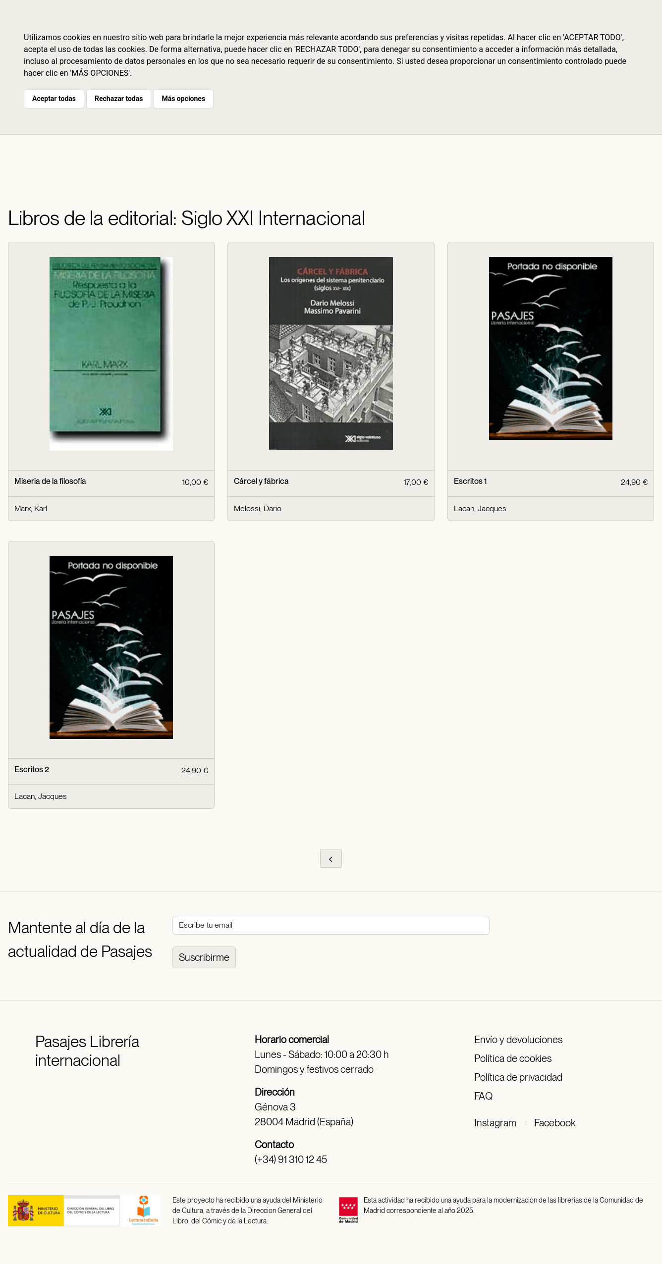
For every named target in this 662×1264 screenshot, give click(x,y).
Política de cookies (513, 1058)
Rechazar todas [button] (119, 99)
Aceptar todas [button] (54, 99)
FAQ (483, 1096)
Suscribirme (204, 957)
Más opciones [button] (183, 99)
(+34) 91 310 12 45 (291, 1159)
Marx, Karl (30, 508)
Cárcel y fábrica (261, 481)
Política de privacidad (518, 1077)
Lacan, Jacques (480, 508)
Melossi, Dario (257, 508)
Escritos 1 (470, 481)
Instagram (495, 1123)
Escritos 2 (31, 769)
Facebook (554, 1123)
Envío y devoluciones (518, 1040)
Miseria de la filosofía (50, 481)
